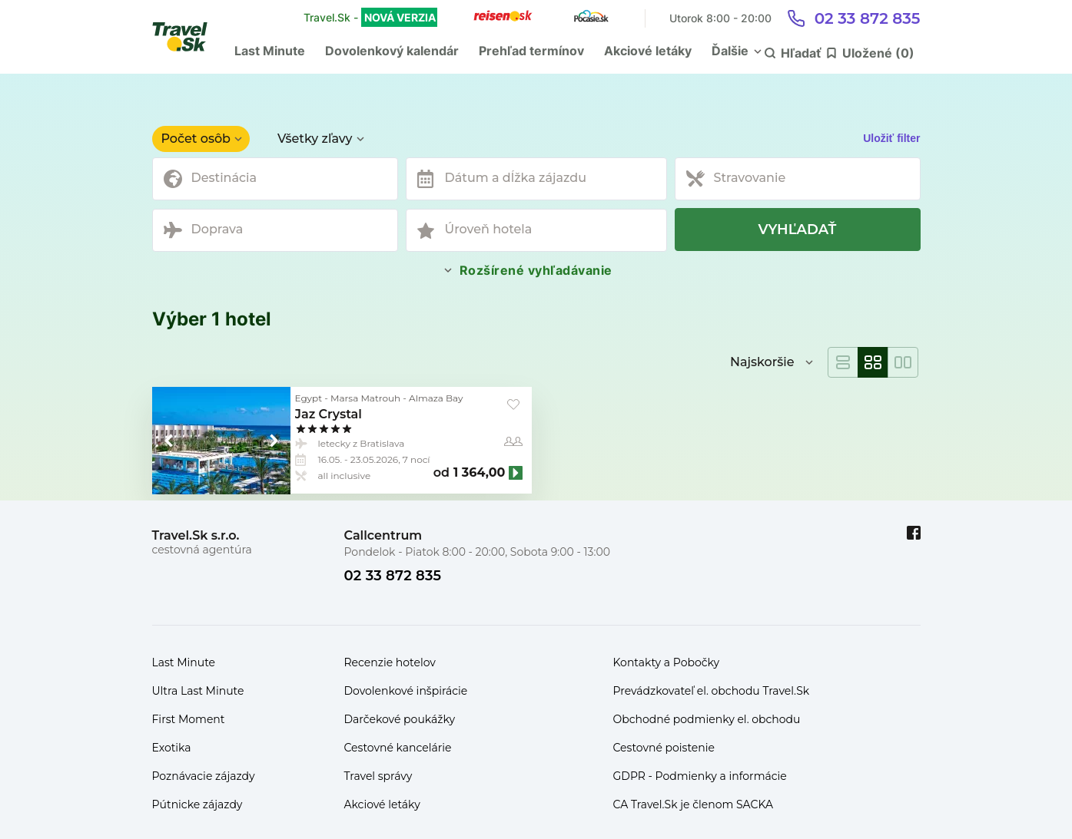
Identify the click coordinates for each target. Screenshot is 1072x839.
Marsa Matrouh (365, 398)
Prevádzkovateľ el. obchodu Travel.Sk (711, 691)
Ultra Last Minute (198, 691)
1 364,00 (479, 473)
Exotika (171, 748)
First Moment (188, 719)
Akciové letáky (648, 50)
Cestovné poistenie (664, 748)
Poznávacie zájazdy (203, 776)
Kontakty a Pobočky (666, 662)
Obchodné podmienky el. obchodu (707, 719)
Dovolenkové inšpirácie (406, 691)
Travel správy (378, 776)
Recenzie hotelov (390, 662)
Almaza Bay (436, 398)
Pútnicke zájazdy (197, 804)
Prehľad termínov (531, 50)
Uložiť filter (891, 138)
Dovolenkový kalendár (392, 50)
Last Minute (269, 50)
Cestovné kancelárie (398, 748)
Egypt (309, 398)
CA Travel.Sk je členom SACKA (693, 804)
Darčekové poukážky (400, 719)
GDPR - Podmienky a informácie (700, 776)
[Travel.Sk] (188, 37)
